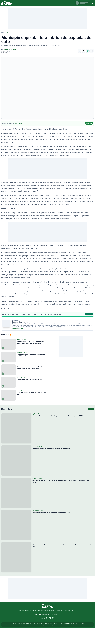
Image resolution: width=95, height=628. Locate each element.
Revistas (44, 3)
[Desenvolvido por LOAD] (52, 625)
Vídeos (38, 3)
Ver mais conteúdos (17, 328)
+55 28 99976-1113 (56, 614)
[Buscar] (93, 3)
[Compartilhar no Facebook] (79, 51)
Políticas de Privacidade (78, 623)
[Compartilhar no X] (83, 51)
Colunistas (66, 3)
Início (2, 32)
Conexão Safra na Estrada (55, 3)
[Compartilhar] (92, 51)
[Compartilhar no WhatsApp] (88, 51)
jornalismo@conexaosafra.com (42, 614)
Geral (8, 32)
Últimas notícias (30, 3)
